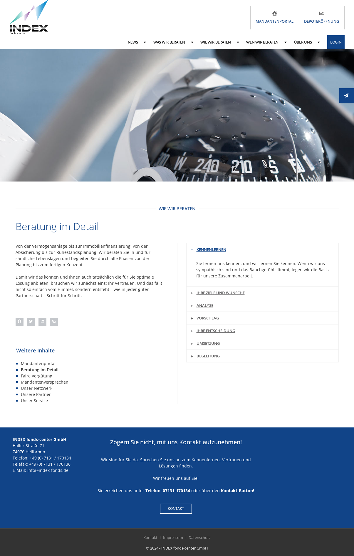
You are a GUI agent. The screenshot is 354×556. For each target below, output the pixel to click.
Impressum (173, 537)
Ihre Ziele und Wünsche (221, 292)
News (137, 42)
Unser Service (34, 400)
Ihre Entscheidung (216, 330)
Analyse (205, 305)
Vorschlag (208, 318)
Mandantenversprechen (44, 382)
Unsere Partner (36, 394)
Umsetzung (208, 343)
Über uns (307, 42)
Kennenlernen (211, 249)
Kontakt (150, 537)
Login (336, 42)
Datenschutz (200, 537)
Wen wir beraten (266, 42)
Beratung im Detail (39, 369)
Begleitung (208, 356)
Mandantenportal (38, 363)
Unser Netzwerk (36, 388)
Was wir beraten (173, 42)
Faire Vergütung (36, 376)
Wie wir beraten (219, 42)
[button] (20, 322)
